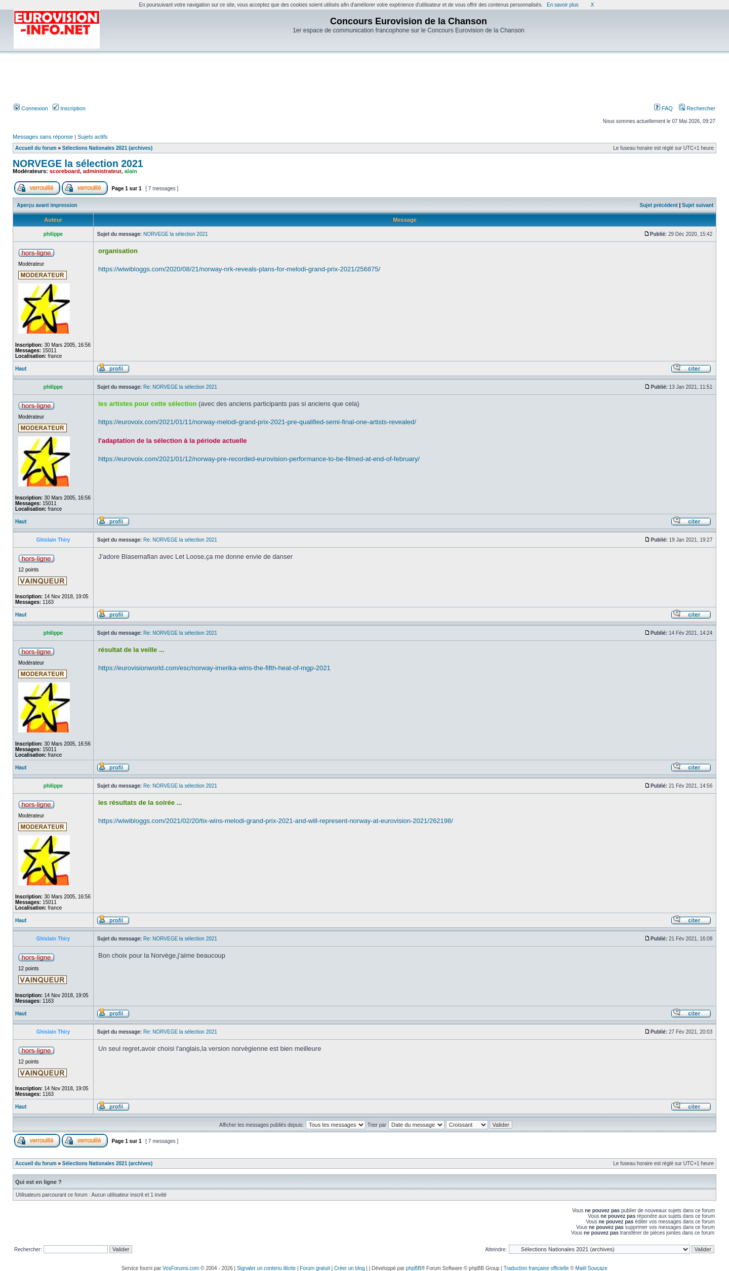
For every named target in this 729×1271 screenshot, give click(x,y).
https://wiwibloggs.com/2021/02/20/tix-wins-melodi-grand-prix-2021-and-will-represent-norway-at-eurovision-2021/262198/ (275, 821)
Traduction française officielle (536, 1268)
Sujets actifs (92, 137)
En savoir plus (563, 5)
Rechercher (697, 108)
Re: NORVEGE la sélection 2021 (180, 387)
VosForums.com (181, 1268)
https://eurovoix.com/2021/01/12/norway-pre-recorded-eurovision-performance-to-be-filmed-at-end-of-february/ (259, 459)
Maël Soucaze (592, 1268)
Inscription (69, 108)
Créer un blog (349, 1268)
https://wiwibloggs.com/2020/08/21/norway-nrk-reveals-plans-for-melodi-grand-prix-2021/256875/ (239, 269)
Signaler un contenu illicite (266, 1268)
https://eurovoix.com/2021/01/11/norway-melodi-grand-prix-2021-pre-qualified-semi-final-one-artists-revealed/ (257, 422)
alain (131, 171)
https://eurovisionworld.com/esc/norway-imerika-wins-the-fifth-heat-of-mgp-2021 (214, 668)
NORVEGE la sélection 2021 (78, 163)
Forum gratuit (315, 1268)
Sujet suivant (697, 205)
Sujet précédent (659, 205)
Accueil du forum (36, 148)
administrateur (102, 171)
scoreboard (65, 171)
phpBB (413, 1268)
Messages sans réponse (43, 137)
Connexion (31, 108)
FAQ (663, 108)
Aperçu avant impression (47, 205)
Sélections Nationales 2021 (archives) (107, 148)
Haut (20, 369)
